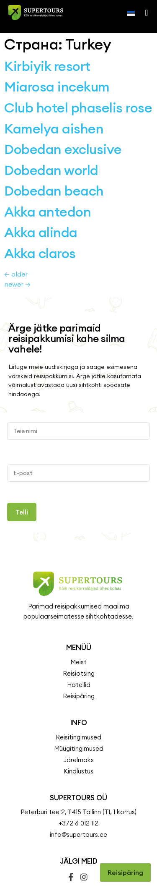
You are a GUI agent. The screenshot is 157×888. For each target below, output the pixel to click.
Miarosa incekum (57, 54)
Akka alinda (40, 199)
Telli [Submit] (21, 479)
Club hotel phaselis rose (78, 75)
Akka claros (40, 220)
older (16, 241)
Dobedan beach (54, 158)
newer (17, 251)
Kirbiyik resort (47, 33)
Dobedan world (51, 137)
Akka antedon (47, 179)
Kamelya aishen (53, 95)
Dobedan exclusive (63, 116)
